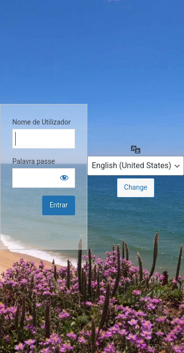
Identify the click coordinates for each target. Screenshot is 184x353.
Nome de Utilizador (41, 122)
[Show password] (64, 177)
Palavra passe (33, 161)
